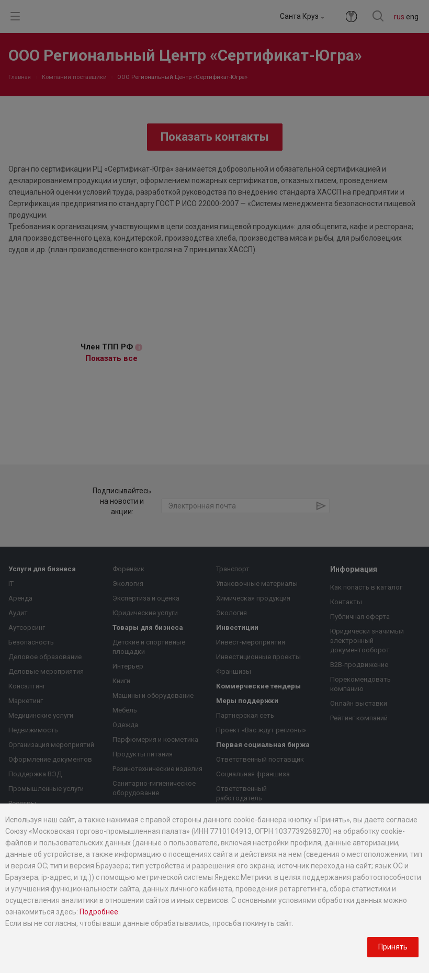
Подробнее (99, 912)
